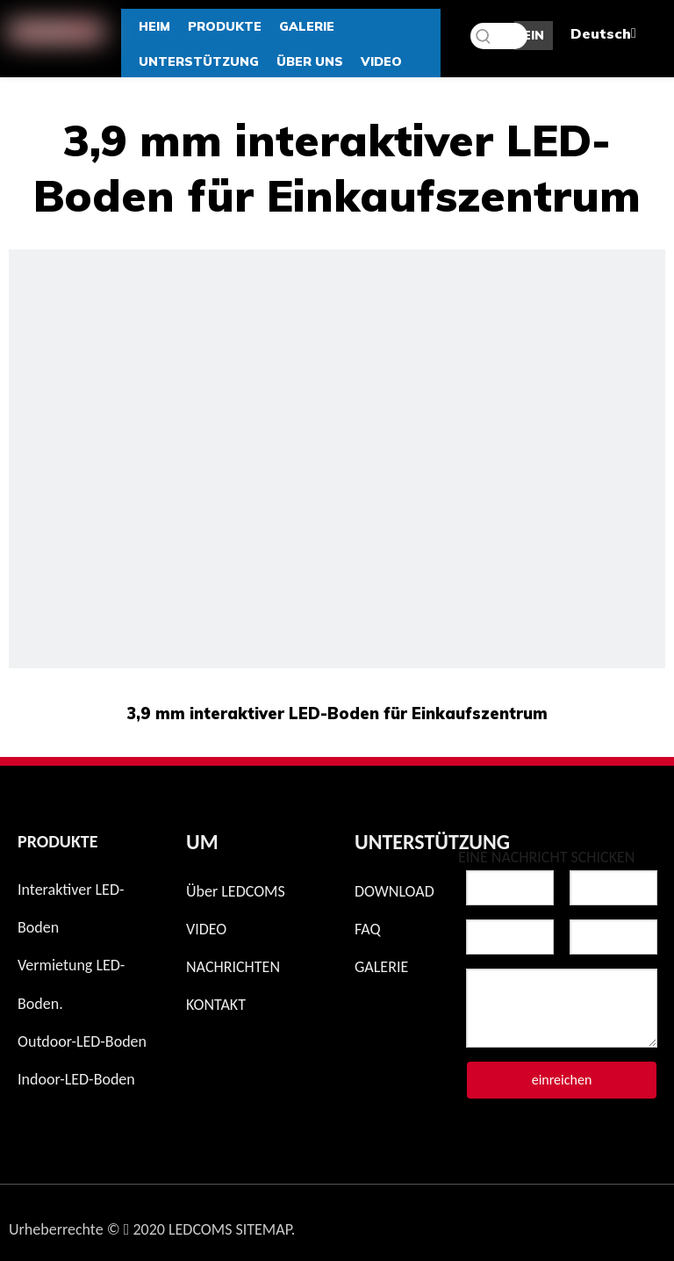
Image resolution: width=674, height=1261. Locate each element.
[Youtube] (647, 1225)
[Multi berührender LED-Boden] (337, 577)
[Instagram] (464, 1225)
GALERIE (381, 966)
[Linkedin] (601, 1225)
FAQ (368, 929)
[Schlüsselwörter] (498, 36)
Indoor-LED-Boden (76, 1079)
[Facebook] (510, 1225)
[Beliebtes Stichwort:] (483, 36)
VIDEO (206, 929)
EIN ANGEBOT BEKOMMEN (533, 38)
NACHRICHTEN (233, 966)
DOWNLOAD (394, 891)
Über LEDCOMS (235, 891)
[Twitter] (555, 1225)
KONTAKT (216, 1004)
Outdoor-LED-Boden (82, 1041)
